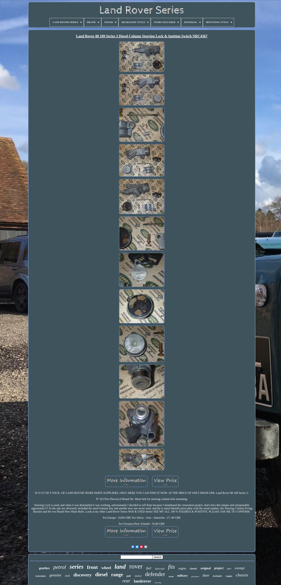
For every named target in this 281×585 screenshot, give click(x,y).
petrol (59, 567)
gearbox (44, 568)
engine (182, 568)
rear (126, 580)
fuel (148, 568)
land (120, 566)
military (182, 575)
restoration (40, 576)
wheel (106, 567)
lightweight (160, 568)
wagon (229, 576)
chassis (242, 575)
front (92, 567)
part (229, 568)
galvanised (195, 576)
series (76, 566)
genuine (55, 575)
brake (171, 576)
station (138, 576)
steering (158, 582)
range (117, 574)
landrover (142, 581)
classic (193, 568)
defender (155, 574)
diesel (101, 574)
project (218, 568)
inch (67, 575)
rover (136, 566)
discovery (82, 574)
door (206, 575)
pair (129, 575)
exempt (239, 568)
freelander (217, 576)
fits (171, 567)
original (206, 568)
